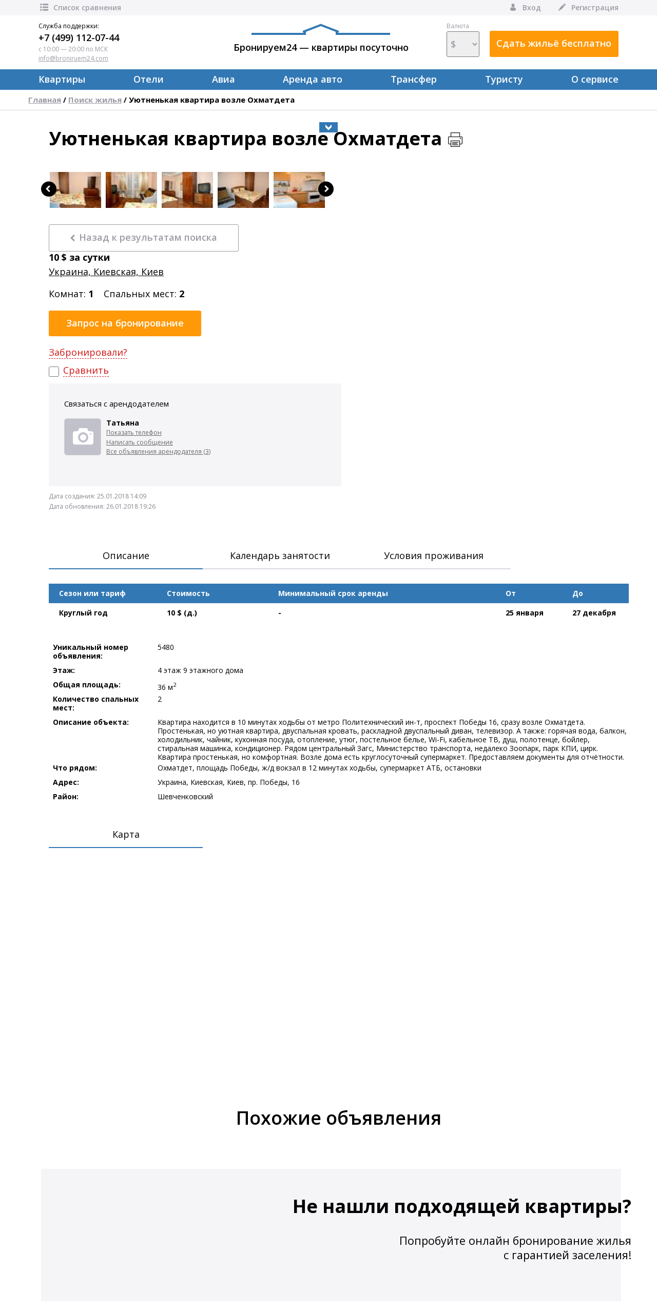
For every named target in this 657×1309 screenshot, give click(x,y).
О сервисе (595, 79)
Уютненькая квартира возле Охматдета (212, 99)
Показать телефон (134, 432)
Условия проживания (434, 555)
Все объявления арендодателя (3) (158, 451)
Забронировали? (88, 352)
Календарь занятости (280, 555)
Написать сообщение (139, 442)
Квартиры (61, 79)
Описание (126, 555)
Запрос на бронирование (125, 323)
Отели (148, 79)
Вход (524, 7)
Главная (44, 99)
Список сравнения (79, 7)
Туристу (504, 79)
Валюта (463, 39)
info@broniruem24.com (73, 58)
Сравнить (86, 370)
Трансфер (414, 79)
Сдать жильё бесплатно (553, 43)
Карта (126, 834)
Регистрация (587, 7)
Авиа (223, 79)
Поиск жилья (95, 99)
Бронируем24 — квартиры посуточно (321, 38)
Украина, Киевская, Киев (106, 272)
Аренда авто (312, 79)
